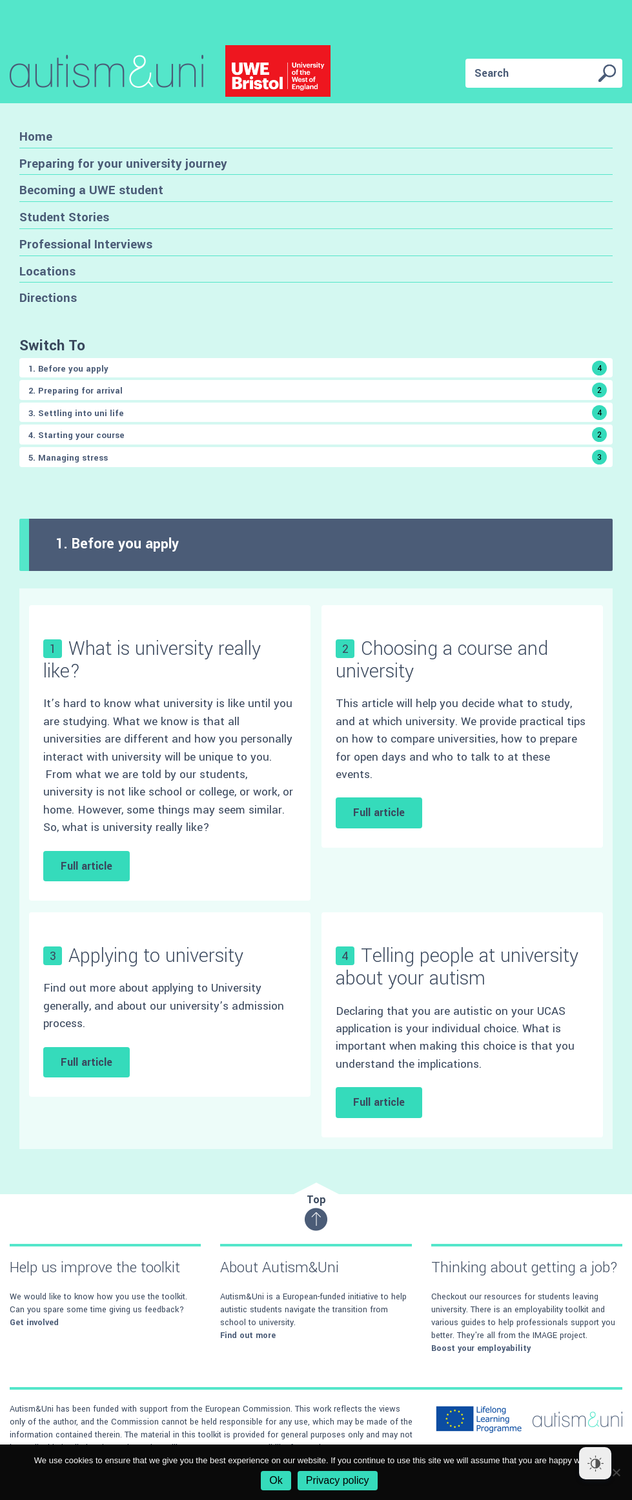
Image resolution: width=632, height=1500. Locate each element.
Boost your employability (481, 1348)
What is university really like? (152, 660)
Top (316, 1212)
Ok (275, 1480)
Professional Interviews (85, 244)
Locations (47, 271)
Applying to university (155, 956)
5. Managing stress (317, 457)
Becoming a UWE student (91, 190)
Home (35, 136)
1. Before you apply (317, 368)
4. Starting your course (317, 434)
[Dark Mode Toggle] (595, 1463)
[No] (615, 1472)
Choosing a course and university (442, 660)
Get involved (34, 1322)
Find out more (248, 1335)
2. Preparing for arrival (317, 390)
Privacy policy (337, 1480)
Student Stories (64, 217)
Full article (86, 866)
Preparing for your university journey (123, 163)
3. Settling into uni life (317, 412)
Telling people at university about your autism (457, 967)
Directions (48, 297)
